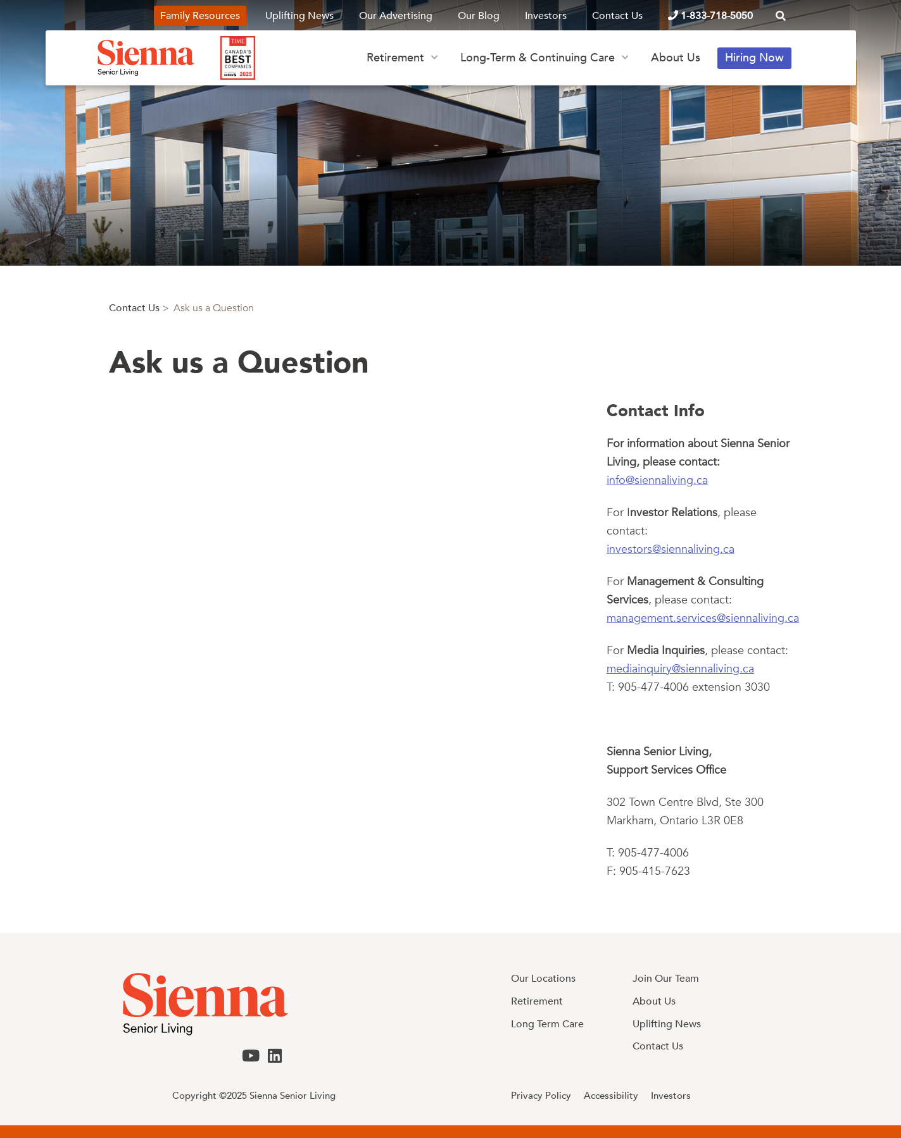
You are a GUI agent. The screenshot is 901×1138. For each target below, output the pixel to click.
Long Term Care (547, 1024)
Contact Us (617, 16)
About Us (675, 58)
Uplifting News (299, 16)
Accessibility (611, 1095)
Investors (546, 16)
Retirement (395, 58)
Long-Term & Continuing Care (537, 58)
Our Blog (479, 16)
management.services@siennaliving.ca (703, 618)
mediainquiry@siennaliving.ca (680, 669)
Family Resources (200, 16)
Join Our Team (666, 979)
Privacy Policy (541, 1095)
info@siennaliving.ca (657, 480)
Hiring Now (754, 58)
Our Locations (543, 979)
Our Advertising (395, 16)
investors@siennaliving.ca (670, 549)
